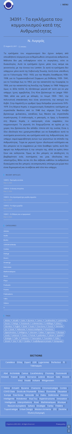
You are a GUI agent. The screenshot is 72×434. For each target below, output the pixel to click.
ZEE (20, 341)
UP (69, 426)
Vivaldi (27, 380)
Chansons (35, 388)
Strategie (8, 338)
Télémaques (36, 365)
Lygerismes (43, 362)
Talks (6, 298)
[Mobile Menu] (64, 4)
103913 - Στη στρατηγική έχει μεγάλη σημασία (20, 197)
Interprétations (25, 402)
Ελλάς (19, 362)
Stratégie (41, 405)
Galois (22, 377)
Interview (33, 332)
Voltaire (36, 380)
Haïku (43, 395)
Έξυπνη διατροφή (36, 412)
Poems (6, 289)
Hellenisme (21, 329)
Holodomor (49, 329)
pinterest (15, 335)
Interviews (7, 267)
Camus (39, 320)
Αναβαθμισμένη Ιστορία (42, 341)
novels (7, 335)
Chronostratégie (50, 388)
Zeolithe (27, 341)
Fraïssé (14, 377)
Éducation (62, 391)
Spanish (60, 335)
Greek (12, 329)
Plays (6, 280)
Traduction (25, 338)
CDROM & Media (10, 244)
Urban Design (26, 409)
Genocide (59, 326)
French (50, 326)
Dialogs (6, 253)
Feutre (32, 326)
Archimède (15, 373)
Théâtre (59, 405)
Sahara (51, 335)
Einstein (5, 377)
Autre (23, 320)
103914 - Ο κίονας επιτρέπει (14, 189)
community (62, 320)
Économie (51, 391)
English (17, 326)
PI (64, 362)
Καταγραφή (58, 341)
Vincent (7, 341)
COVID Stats (9, 391)
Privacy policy (60, 424)
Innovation (62, 398)
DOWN (69, 431)
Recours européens (17, 405)
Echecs (58, 323)
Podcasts (7, 285)
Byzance (31, 320)
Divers (6, 258)
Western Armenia (43, 409)
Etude (25, 326)
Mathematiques (9, 271)
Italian (41, 332)
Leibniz (41, 377)
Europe (7, 395)
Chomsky (49, 373)
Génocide (29, 395)
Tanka (50, 405)
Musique (61, 332)
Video (57, 338)
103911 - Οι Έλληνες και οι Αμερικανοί (17, 214)
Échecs (41, 391)
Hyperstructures (47, 398)
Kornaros (31, 377)
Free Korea (41, 326)
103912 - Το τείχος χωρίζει (13, 206)
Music (6, 276)
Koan (36, 402)
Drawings (7, 262)
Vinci (14, 341)
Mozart (50, 377)
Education (8, 326)
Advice (7, 388)
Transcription (36, 338)
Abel (6, 373)
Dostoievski (25, 323)
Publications (8, 294)
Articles (23, 47)
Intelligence (23, 332)
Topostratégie (11, 409)
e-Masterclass (37, 323)
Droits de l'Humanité (26, 391)
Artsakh (16, 320)
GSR (34, 362)
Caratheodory (50, 320)
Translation (48, 338)
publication (42, 335)
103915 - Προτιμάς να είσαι (13, 180)
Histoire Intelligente (35, 329)
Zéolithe (62, 409)
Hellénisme (53, 395)
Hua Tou (33, 398)
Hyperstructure (10, 332)
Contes (6, 249)
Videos (6, 303)
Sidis (58, 377)
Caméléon (10, 362)
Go (6, 329)
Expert (27, 362)
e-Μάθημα (49, 323)
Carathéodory (36, 373)
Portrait (32, 335)
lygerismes (51, 332)
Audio (6, 235)
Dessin (7, 323)
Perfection (56, 362)
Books (6, 240)
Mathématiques (48, 402)
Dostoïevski (61, 373)
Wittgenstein (48, 380)
